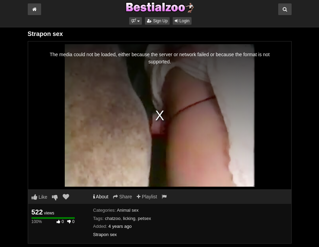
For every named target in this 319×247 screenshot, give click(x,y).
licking (129, 218)
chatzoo (113, 218)
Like (40, 197)
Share (122, 196)
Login (182, 20)
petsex (144, 218)
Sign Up (157, 20)
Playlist (147, 196)
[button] (135, 21)
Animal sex (128, 210)
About (101, 196)
